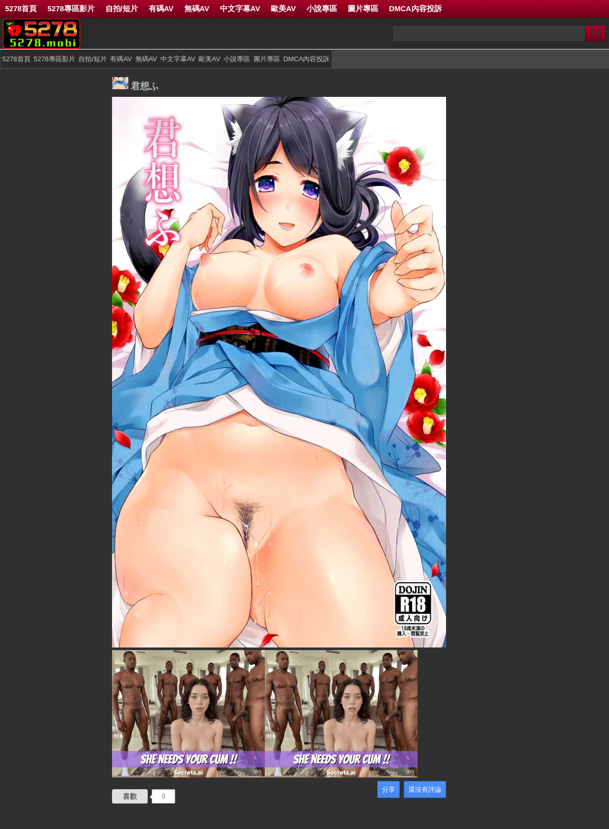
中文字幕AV (240, 9)
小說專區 (322, 9)
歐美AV (283, 9)
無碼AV (196, 9)
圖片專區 (363, 9)
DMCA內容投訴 (415, 9)
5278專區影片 (70, 9)
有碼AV (161, 9)
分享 (388, 789)
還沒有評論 (424, 789)
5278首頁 (21, 9)
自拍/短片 (121, 9)
